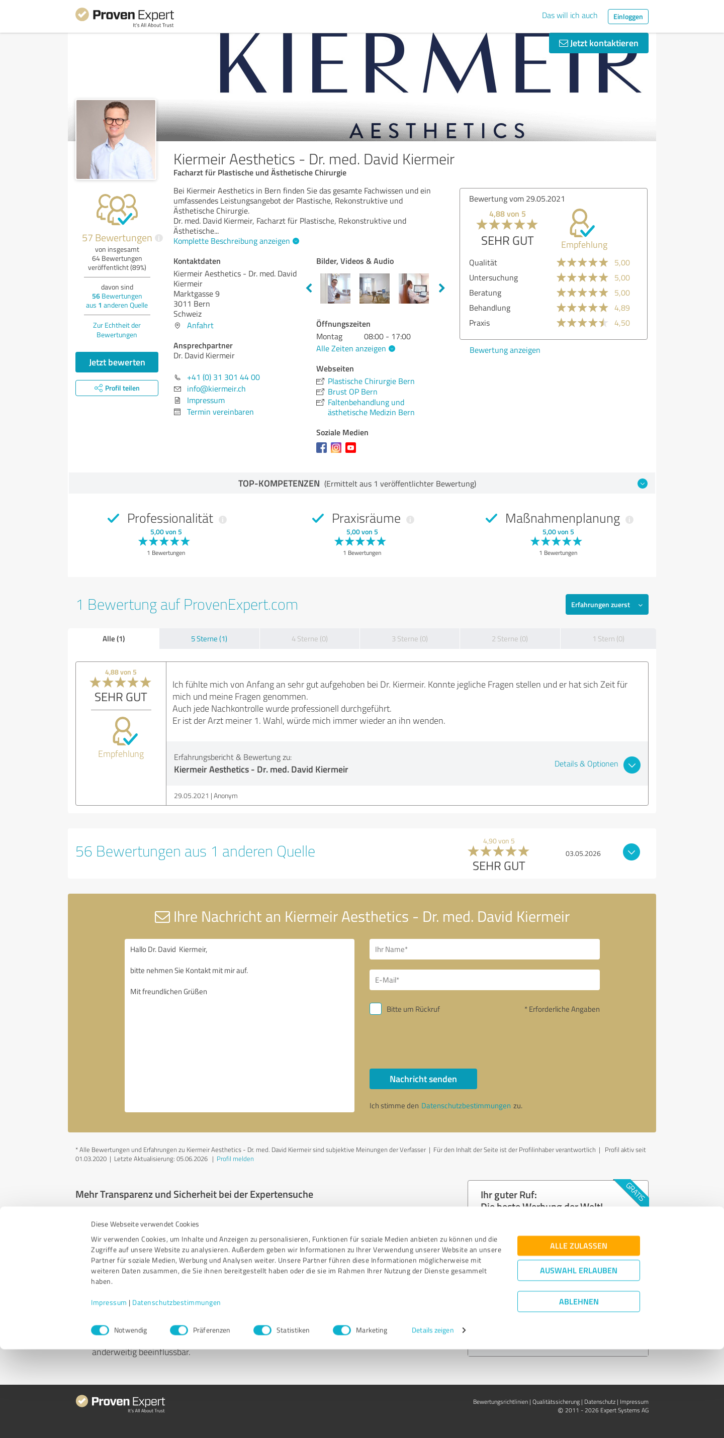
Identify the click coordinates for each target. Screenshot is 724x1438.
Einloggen (628, 16)
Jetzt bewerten (117, 361)
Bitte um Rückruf (413, 1009)
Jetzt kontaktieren (599, 42)
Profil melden (235, 1158)
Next (442, 288)
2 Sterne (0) (510, 638)
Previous (309, 288)
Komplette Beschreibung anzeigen (235, 240)
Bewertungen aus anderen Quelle (117, 300)
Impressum (109, 1391)
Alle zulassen (578, 1334)
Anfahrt (200, 325)
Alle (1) (114, 638)
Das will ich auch (570, 15)
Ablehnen (579, 1390)
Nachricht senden (423, 1078)
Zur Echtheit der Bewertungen (117, 329)
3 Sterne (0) (410, 638)
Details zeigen (433, 1419)
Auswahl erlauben (578, 1359)
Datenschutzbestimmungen (176, 1391)
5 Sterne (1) (209, 638)
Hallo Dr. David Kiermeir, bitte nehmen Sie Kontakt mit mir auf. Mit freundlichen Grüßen (240, 1025)
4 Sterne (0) (310, 638)
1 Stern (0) (608, 638)
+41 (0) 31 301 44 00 (223, 376)
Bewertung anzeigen (505, 349)
